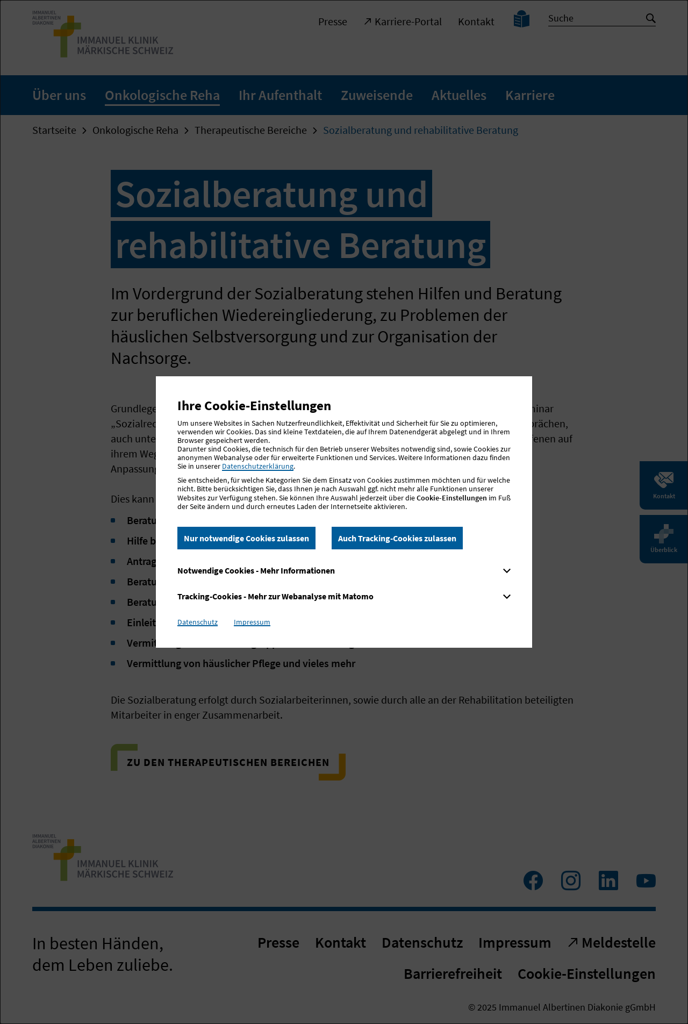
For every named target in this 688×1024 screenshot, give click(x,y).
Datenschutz (197, 622)
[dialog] (344, 512)
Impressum (252, 622)
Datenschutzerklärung (257, 466)
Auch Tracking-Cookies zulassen (397, 538)
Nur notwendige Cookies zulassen (246, 538)
